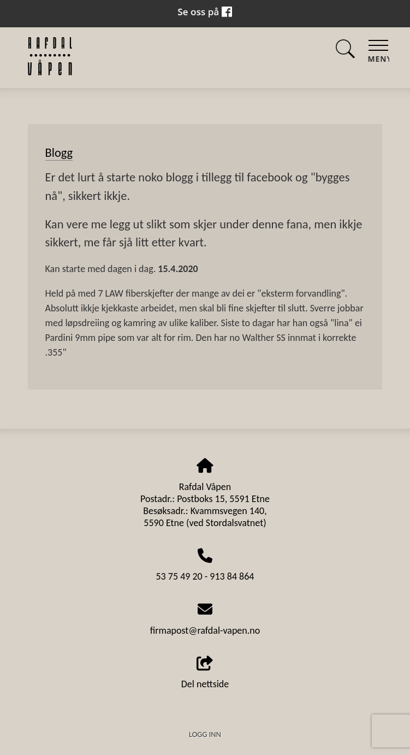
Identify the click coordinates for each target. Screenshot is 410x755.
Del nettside (205, 673)
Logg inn (205, 734)
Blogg (59, 152)
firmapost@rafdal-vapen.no (205, 630)
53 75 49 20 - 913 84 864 (205, 576)
